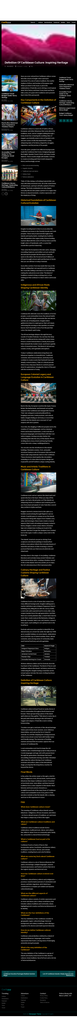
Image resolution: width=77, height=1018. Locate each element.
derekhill (10, 68)
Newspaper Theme (35, 1016)
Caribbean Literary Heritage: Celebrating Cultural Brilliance (10, 187)
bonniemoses (5, 131)
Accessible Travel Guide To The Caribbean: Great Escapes (8, 157)
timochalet (5, 162)
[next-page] (6, 195)
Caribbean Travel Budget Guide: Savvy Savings (9, 97)
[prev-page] (3, 195)
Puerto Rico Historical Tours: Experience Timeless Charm (10, 126)
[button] (33, 22)
